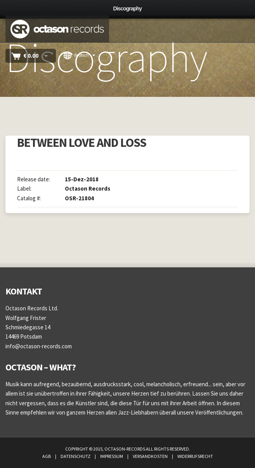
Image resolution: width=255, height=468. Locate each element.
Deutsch (76, 55)
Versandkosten (150, 456)
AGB (47, 456)
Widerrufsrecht (195, 456)
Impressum (112, 456)
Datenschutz (76, 456)
